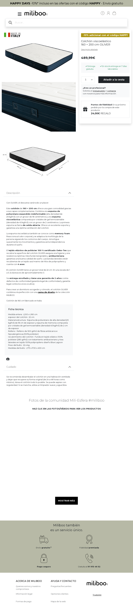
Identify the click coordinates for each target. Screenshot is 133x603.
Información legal (24, 594)
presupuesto (99, 91)
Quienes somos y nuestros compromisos (28, 587)
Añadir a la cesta (113, 79)
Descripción (13, 193)
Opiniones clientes (59, 594)
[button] (43, 430)
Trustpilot (97, 595)
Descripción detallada (89, 49)
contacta (111, 91)
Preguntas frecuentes (61, 586)
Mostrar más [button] (66, 500)
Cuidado (11, 366)
